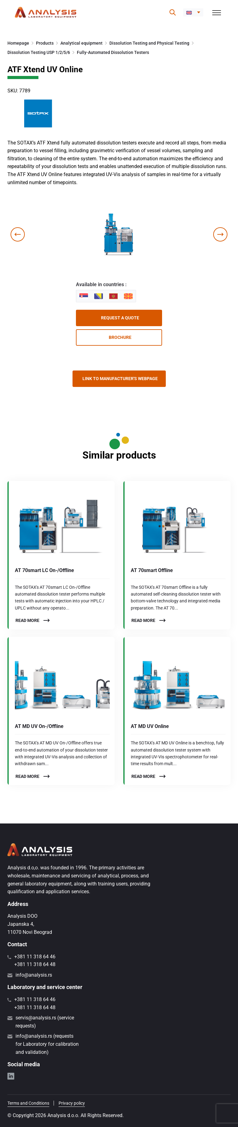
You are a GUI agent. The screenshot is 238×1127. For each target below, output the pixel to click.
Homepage (18, 43)
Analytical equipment (81, 43)
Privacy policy (72, 1103)
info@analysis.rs (33, 975)
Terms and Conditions (28, 1103)
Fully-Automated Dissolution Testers (113, 52)
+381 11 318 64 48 (34, 964)
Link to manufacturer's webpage (120, 378)
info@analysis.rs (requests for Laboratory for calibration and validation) (47, 1044)
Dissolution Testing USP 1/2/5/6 (38, 52)
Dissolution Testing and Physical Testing (149, 43)
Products (45, 43)
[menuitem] (193, 12)
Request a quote (120, 317)
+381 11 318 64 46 (34, 957)
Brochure (120, 337)
